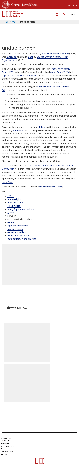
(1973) (59, 72)
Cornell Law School (24, 4)
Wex (14, 21)
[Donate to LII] (57, 14)
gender (11, 212)
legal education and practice (21, 238)
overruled (11, 56)
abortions (18, 130)
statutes (42, 127)
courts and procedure (18, 235)
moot (30, 56)
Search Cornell (72, 5)
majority (34, 165)
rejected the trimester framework (19, 75)
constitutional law (16, 232)
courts (10, 222)
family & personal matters (20, 209)
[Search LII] (64, 14)
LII (7, 21)
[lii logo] (12, 13)
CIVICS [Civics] (10, 195)
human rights (14, 199)
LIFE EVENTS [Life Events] (14, 205)
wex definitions (15, 228)
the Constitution (15, 202)
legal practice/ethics (17, 225)
